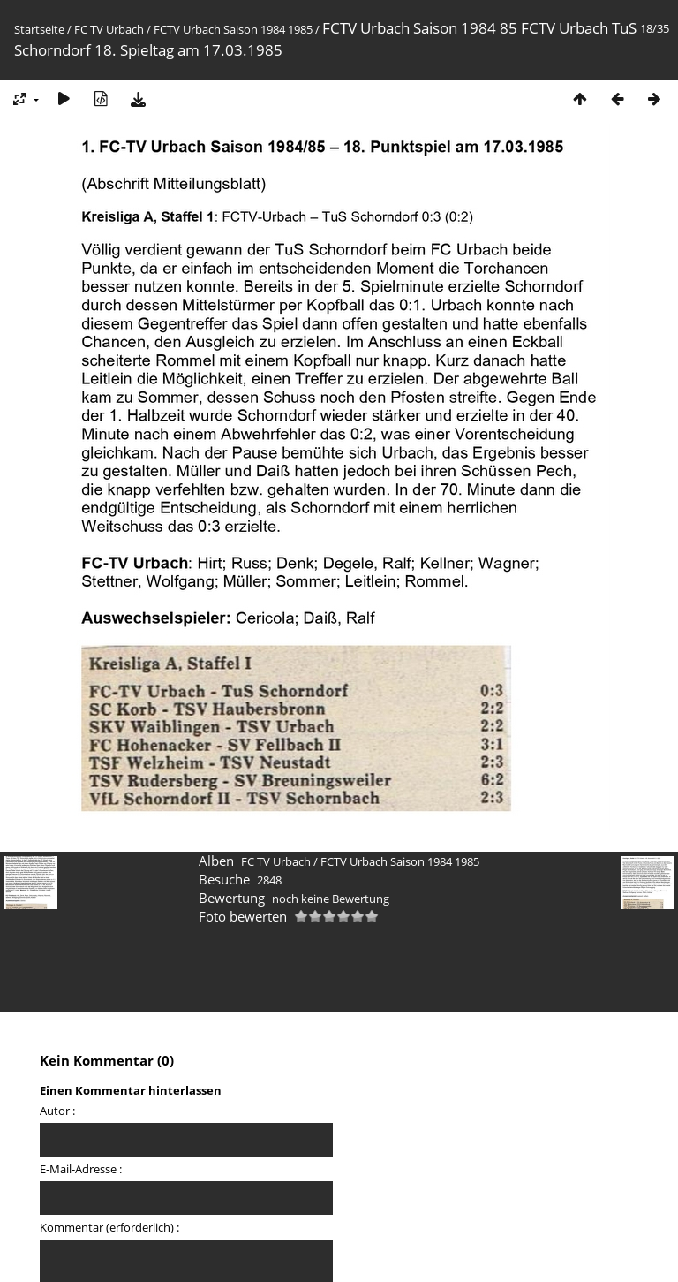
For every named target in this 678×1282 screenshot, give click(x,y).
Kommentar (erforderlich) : (109, 1227)
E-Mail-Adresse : (81, 1169)
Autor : (57, 1111)
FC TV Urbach (109, 29)
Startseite (39, 29)
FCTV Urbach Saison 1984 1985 (233, 29)
